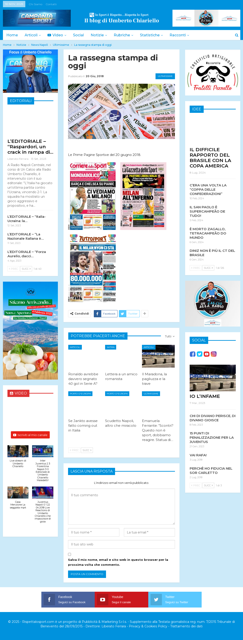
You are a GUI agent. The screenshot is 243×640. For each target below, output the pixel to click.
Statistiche (154, 35)
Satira (111, 347)
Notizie (99, 35)
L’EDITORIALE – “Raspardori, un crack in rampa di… (30, 146)
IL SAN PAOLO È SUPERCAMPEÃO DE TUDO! (207, 211)
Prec (74, 450)
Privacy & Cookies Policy (148, 626)
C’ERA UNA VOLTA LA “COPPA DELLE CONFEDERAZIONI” (208, 189)
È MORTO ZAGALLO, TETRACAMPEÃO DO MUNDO (208, 233)
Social (80, 35)
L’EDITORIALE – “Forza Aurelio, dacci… (26, 254)
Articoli (31, 35)
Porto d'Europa (80, 393)
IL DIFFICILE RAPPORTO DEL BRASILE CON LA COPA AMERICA (210, 157)
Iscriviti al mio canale (30, 435)
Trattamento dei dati (186, 626)
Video (56, 35)
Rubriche (125, 35)
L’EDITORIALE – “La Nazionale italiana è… (25, 236)
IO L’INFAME (205, 396)
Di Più (206, 35)
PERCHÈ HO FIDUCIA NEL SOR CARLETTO (211, 470)
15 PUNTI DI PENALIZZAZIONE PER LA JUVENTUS (212, 437)
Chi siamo (35, 4)
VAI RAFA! (198, 455)
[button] (18, 458)
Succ (87, 450)
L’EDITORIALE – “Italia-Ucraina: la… (26, 218)
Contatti (51, 4)
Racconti (182, 35)
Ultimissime (165, 76)
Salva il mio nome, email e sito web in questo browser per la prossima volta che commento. (118, 562)
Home (12, 35)
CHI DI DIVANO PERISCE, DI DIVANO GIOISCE (213, 417)
